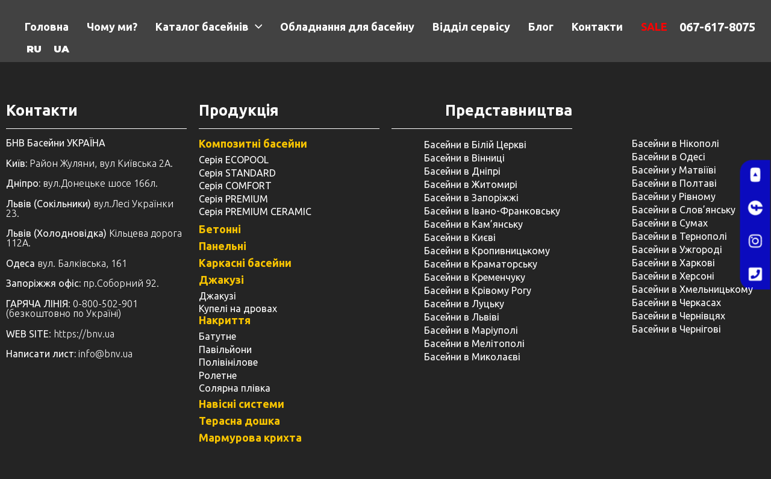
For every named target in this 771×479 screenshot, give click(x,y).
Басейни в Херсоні (673, 276)
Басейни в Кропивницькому (487, 250)
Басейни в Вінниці (464, 157)
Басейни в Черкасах (676, 302)
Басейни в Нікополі (675, 143)
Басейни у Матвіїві (674, 169)
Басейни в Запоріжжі (471, 197)
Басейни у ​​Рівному (674, 196)
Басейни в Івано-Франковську (492, 210)
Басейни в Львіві (461, 317)
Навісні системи (241, 404)
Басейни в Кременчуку (474, 277)
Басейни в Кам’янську (473, 224)
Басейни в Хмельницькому (692, 289)
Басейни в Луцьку (464, 303)
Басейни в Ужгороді (677, 249)
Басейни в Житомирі (470, 184)
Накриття (225, 320)
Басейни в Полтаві (674, 183)
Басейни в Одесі (668, 156)
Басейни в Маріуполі (471, 330)
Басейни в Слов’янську (683, 209)
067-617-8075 (717, 27)
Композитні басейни (253, 143)
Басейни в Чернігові (676, 329)
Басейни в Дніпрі (462, 171)
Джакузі (221, 280)
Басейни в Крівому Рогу (477, 290)
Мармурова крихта (250, 437)
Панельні (222, 246)
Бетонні (220, 229)
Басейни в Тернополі (679, 236)
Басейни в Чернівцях (678, 315)
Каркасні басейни (245, 263)
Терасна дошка (239, 421)
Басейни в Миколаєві (472, 356)
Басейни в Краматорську (480, 263)
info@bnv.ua (105, 353)
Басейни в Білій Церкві (475, 144)
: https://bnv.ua (60, 333)
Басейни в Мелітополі (474, 343)
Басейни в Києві (460, 237)
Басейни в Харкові (673, 262)
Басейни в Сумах (670, 223)
